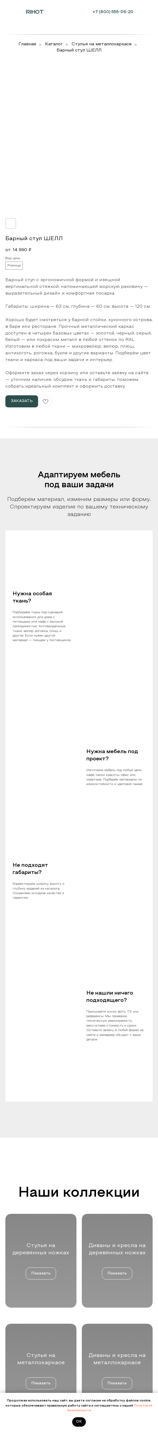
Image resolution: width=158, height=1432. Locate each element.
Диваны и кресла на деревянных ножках (116, 1319)
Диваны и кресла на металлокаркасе (114, 1334)
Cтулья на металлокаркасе (102, 44)
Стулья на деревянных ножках (109, 1311)
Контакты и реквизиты (23, 1388)
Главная (27, 44)
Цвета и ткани (16, 1380)
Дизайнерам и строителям (26, 1327)
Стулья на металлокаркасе (106, 1327)
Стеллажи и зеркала (100, 1357)
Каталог (54, 44)
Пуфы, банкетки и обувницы (106, 1342)
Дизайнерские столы (100, 1350)
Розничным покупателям (25, 1334)
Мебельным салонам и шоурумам (32, 1311)
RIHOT (35, 12)
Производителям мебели (24, 1319)
